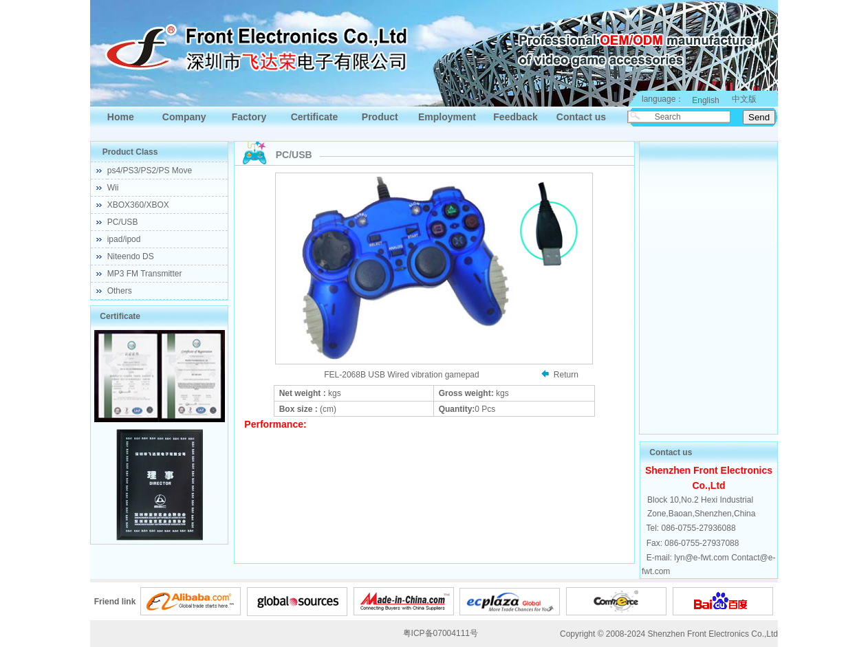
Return (566, 375)
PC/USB (122, 222)
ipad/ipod (124, 239)
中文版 (744, 99)
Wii (113, 188)
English (705, 100)
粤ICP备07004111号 (440, 633)
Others (119, 291)
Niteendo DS (130, 256)
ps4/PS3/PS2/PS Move (149, 170)
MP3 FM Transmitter (144, 273)
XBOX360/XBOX (138, 205)
